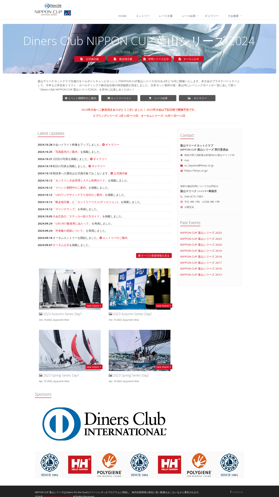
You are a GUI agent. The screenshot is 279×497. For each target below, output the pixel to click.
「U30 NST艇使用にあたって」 (72, 223)
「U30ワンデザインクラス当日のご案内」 (79, 195)
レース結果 (189, 16)
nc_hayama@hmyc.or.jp (197, 165)
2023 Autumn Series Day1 (60, 314)
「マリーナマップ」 (65, 209)
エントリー (143, 16)
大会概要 (233, 16)
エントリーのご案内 (114, 238)
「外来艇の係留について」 (69, 230)
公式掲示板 (92, 59)
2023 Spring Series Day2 (129, 375)
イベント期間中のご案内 (80, 98)
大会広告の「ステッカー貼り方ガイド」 (77, 216)
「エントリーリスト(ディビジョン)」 (98, 202)
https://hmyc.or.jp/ (194, 170)
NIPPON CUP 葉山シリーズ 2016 (201, 268)
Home (122, 16)
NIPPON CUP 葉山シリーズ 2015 (201, 274)
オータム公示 (191, 59)
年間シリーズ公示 (156, 59)
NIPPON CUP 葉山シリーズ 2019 (201, 250)
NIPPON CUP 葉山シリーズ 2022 (201, 239)
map (186, 160)
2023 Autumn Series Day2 (130, 314)
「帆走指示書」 (62, 202)
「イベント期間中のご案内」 (71, 187)
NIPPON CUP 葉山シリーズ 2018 (201, 256)
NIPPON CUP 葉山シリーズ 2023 (201, 232)
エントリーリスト (122, 98)
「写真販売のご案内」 (66, 152)
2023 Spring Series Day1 (59, 375)
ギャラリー (212, 16)
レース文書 (166, 16)
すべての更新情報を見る (154, 255)
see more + (94, 305)
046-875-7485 (193, 196)
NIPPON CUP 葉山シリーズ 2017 (201, 262)
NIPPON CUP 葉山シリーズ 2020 (201, 244)
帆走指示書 (126, 59)
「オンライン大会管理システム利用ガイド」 (80, 180)
